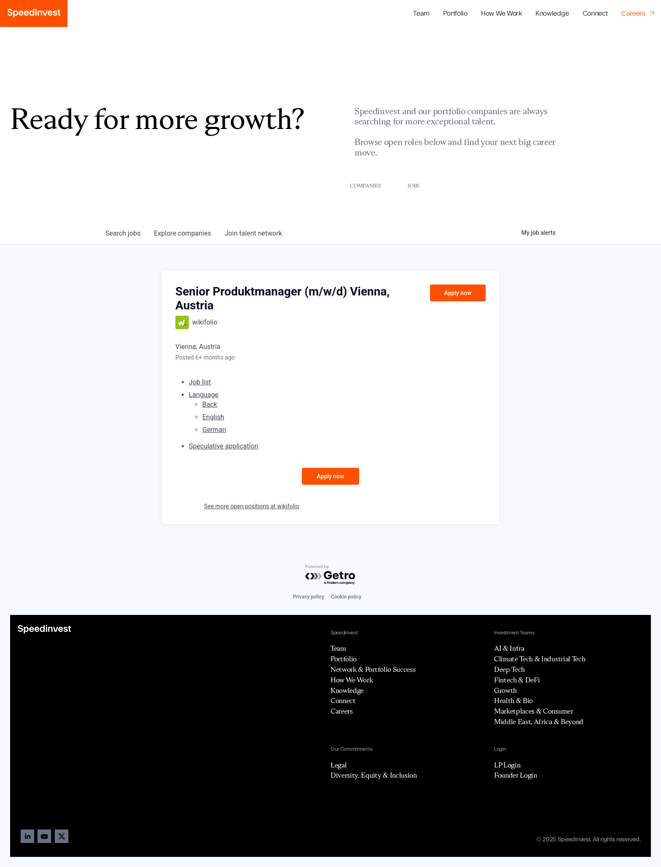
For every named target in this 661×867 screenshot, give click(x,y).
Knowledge (552, 13)
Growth (505, 690)
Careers (341, 711)
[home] (33, 13)
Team (421, 13)
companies (182, 233)
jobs (122, 233)
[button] (455, 14)
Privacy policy (308, 597)
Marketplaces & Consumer (533, 711)
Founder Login (515, 775)
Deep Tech (509, 669)
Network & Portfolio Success (372, 669)
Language (203, 395)
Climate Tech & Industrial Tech (539, 659)
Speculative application (223, 446)
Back (209, 404)
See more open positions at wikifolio (251, 506)
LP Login (507, 765)
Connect (595, 13)
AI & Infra (509, 648)
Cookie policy (346, 597)
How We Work (501, 13)
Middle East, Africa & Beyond (538, 721)
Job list (200, 382)
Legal (338, 765)
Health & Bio (513, 700)
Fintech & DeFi (517, 680)
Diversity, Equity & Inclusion (373, 775)
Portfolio (343, 659)
